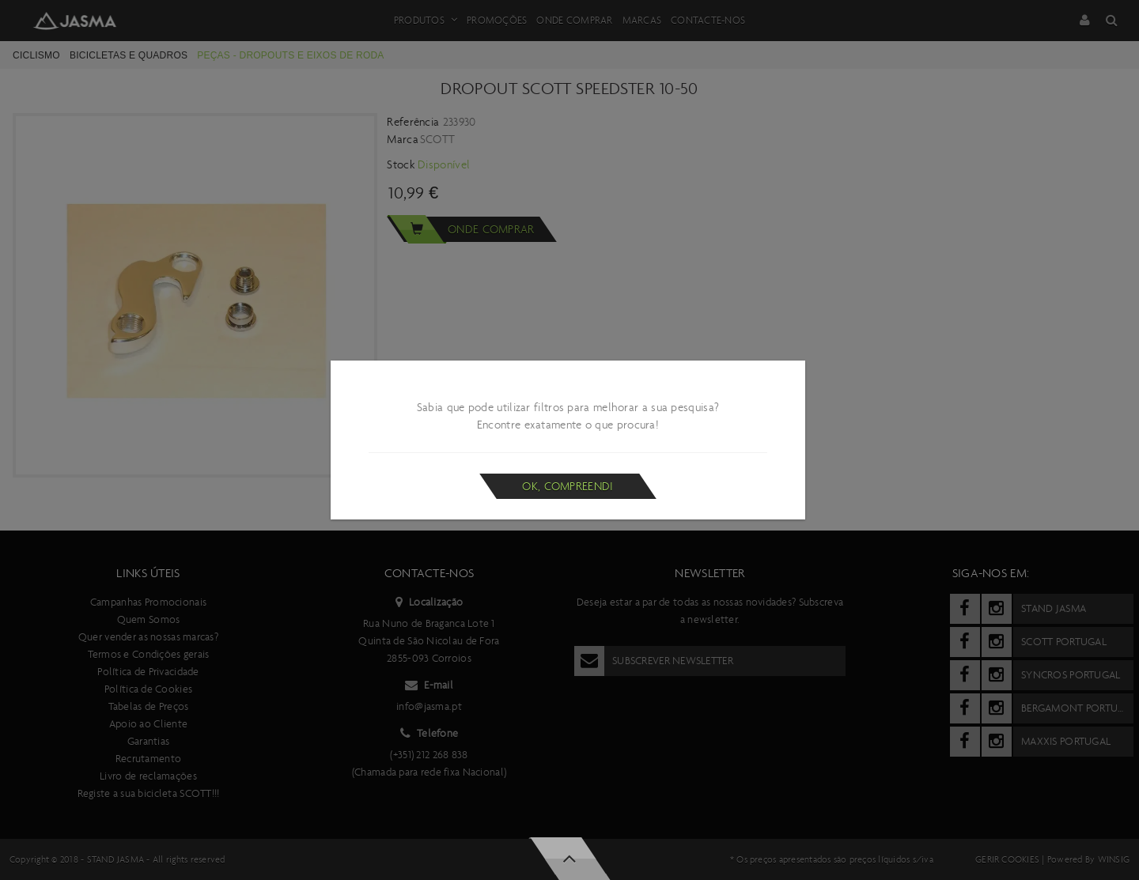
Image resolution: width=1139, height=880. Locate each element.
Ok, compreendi (567, 486)
